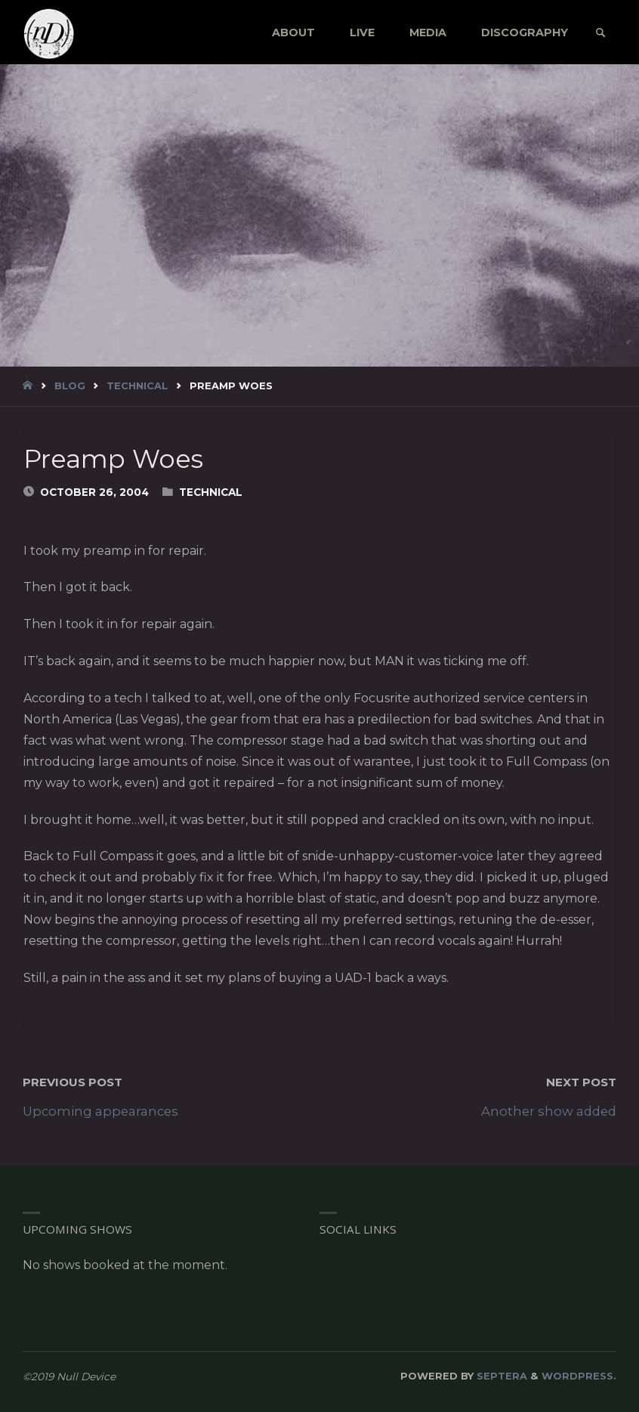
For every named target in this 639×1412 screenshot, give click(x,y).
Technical (137, 385)
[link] (600, 33)
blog (69, 385)
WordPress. (579, 1376)
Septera (500, 1376)
